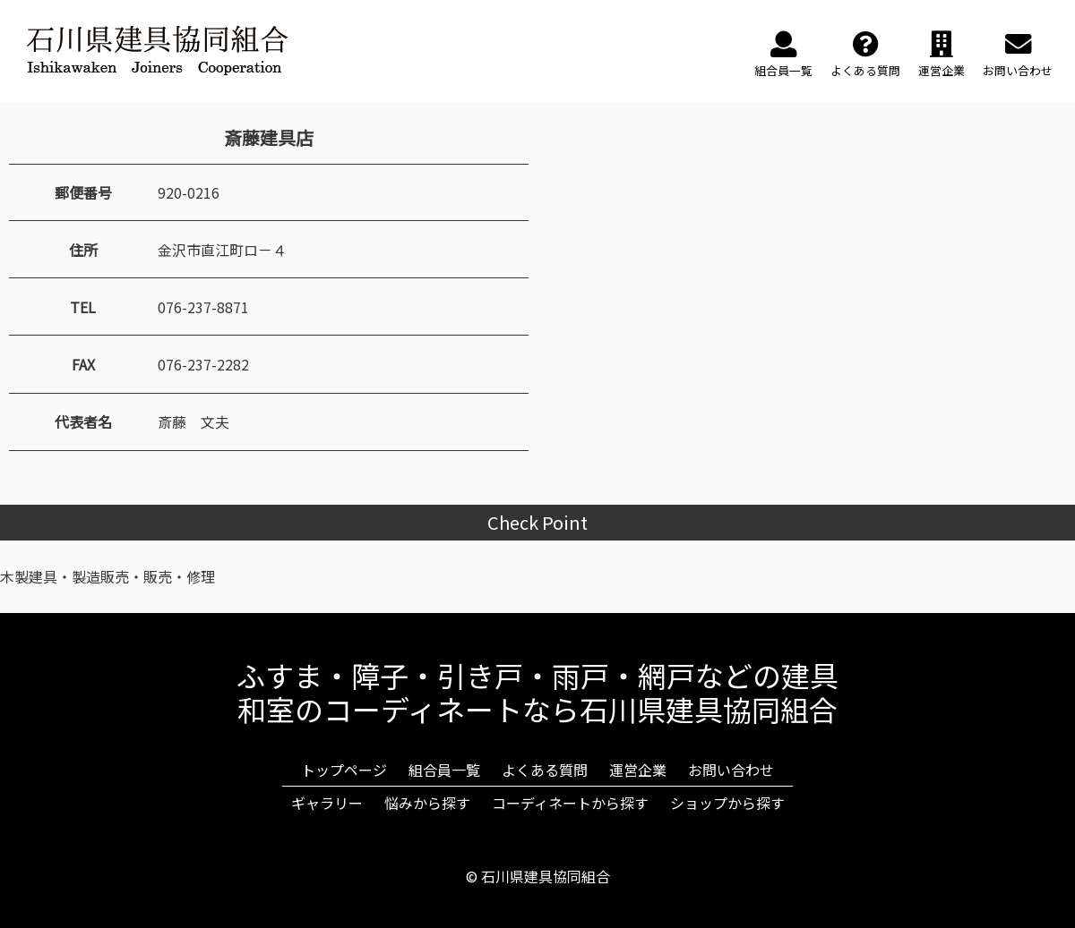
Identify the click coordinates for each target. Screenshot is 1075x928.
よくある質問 (545, 769)
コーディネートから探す (570, 802)
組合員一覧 (444, 769)
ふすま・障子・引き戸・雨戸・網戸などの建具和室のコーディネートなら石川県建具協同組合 (537, 691)
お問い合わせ (731, 769)
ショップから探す (727, 802)
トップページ (344, 769)
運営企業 (637, 769)
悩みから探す (427, 802)
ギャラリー (327, 802)
